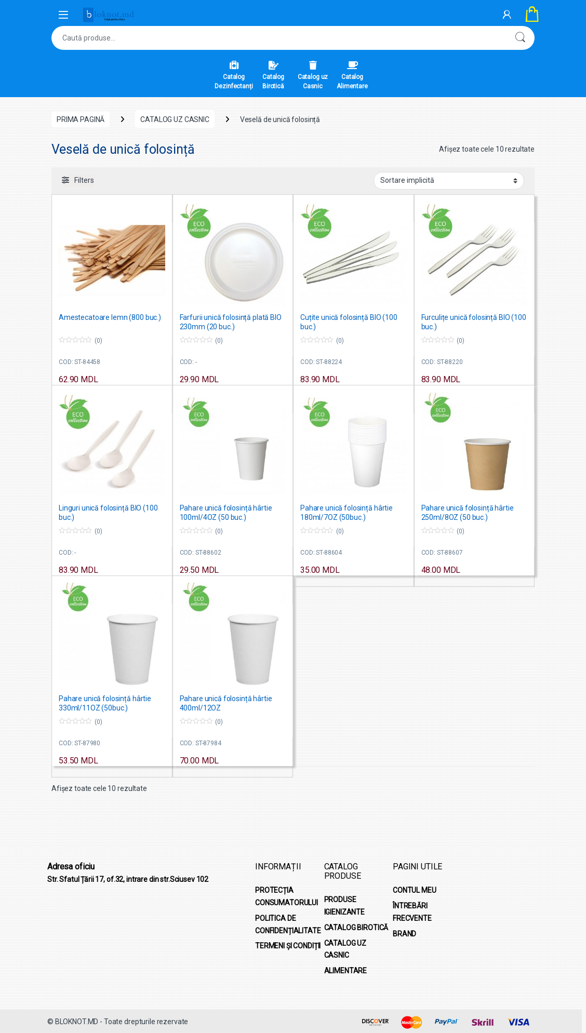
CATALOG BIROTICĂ (356, 927)
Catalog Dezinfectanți (233, 75)
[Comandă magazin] (449, 181)
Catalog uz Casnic (313, 75)
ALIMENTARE (345, 971)
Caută (520, 38)
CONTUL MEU (414, 890)
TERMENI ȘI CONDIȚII (288, 946)
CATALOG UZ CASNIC (174, 119)
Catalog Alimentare (352, 75)
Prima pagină (80, 119)
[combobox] (278, 38)
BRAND (404, 934)
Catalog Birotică (273, 75)
